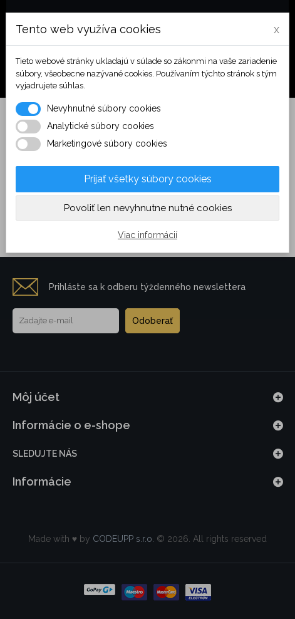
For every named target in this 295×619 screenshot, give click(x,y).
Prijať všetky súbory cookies (148, 179)
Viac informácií (147, 235)
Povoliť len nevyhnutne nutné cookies (148, 208)
